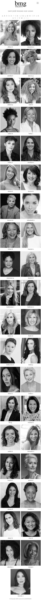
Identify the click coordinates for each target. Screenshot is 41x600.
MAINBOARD (28, 598)
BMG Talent (20, 4)
